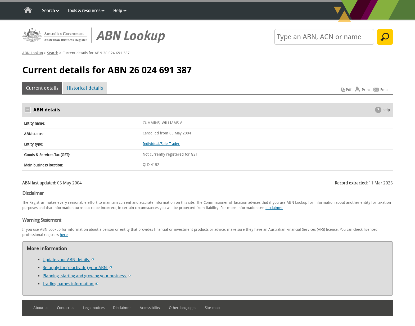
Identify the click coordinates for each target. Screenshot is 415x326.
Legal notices (94, 308)
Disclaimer (122, 308)
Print (366, 90)
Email (385, 90)
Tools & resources (83, 10)
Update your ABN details (68, 259)
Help (117, 10)
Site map (212, 308)
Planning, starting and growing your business (86, 275)
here (64, 235)
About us (40, 308)
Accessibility (150, 308)
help (386, 110)
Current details (42, 88)
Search (48, 10)
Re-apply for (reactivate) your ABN (77, 267)
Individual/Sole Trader (161, 144)
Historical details (85, 88)
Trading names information (70, 283)
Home (28, 11)
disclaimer (274, 208)
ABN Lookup (32, 53)
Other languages (182, 308)
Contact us (65, 308)
